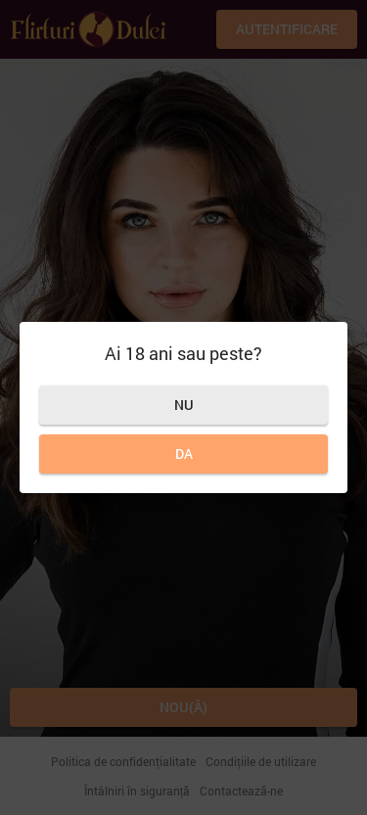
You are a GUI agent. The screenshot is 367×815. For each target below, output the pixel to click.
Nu (184, 404)
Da (184, 453)
